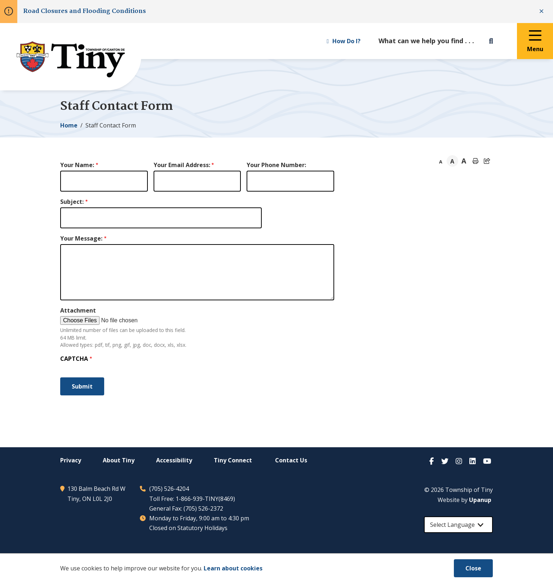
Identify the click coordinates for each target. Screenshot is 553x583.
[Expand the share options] (487, 161)
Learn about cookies (233, 568)
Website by (464, 500)
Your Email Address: (182, 165)
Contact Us (291, 460)
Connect (233, 460)
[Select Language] (458, 524)
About (118, 460)
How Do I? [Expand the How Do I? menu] (343, 41)
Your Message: (81, 238)
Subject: (72, 202)
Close (473, 568)
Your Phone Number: (276, 165)
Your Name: (77, 165)
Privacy (70, 460)
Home (69, 125)
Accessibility (174, 460)
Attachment (78, 310)
